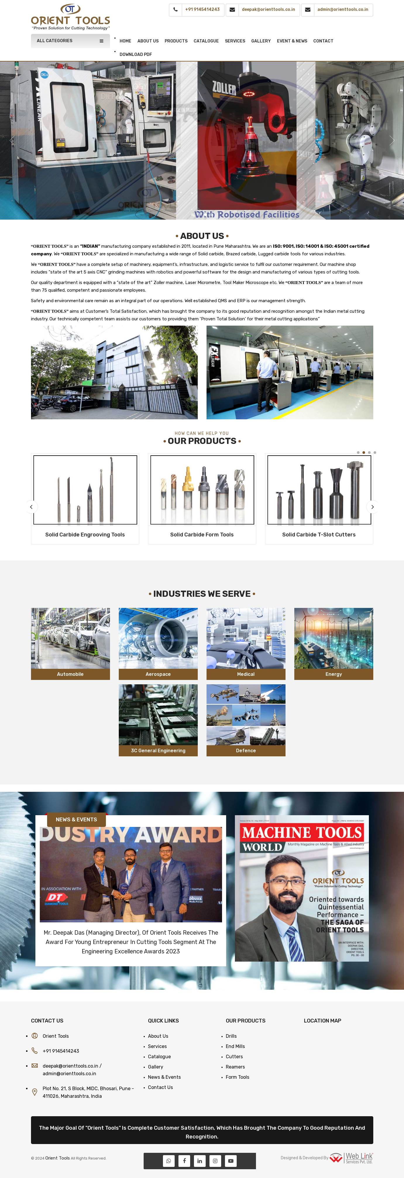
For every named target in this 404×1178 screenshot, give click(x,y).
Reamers (235, 1067)
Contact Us (160, 1087)
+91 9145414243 (61, 1051)
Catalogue (159, 1056)
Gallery (155, 1067)
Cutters (234, 1056)
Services (157, 1046)
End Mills (235, 1046)
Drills (231, 1036)
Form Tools (237, 1077)
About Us (158, 1036)
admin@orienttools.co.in (69, 1073)
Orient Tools (57, 1158)
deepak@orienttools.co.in (70, 1066)
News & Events (164, 1077)
